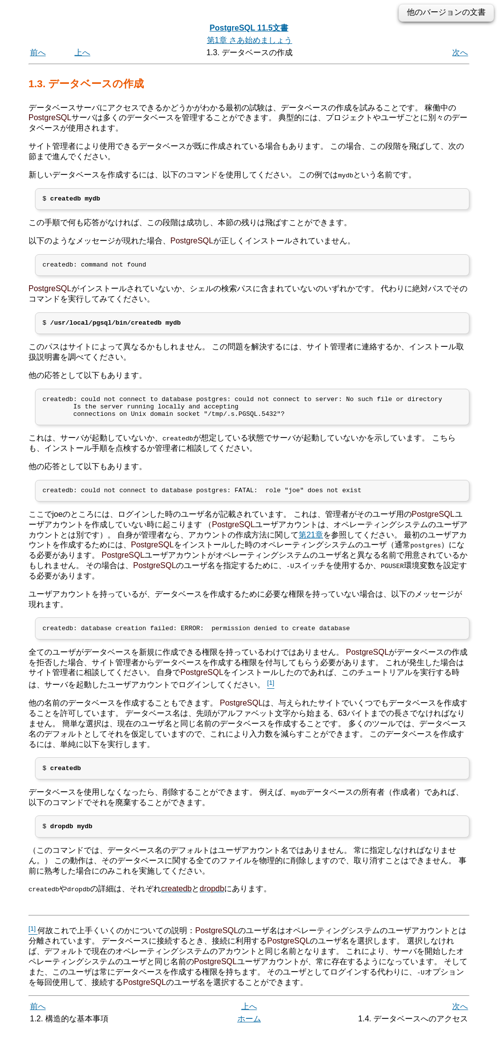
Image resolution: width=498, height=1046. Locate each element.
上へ (82, 52)
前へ (38, 52)
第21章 (311, 545)
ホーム (249, 1035)
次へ (460, 52)
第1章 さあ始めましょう (249, 40)
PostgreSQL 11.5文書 (249, 28)
